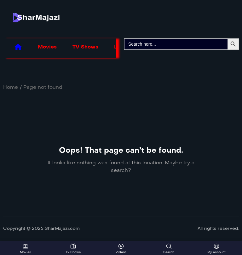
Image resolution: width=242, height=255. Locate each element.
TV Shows (85, 47)
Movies (47, 47)
